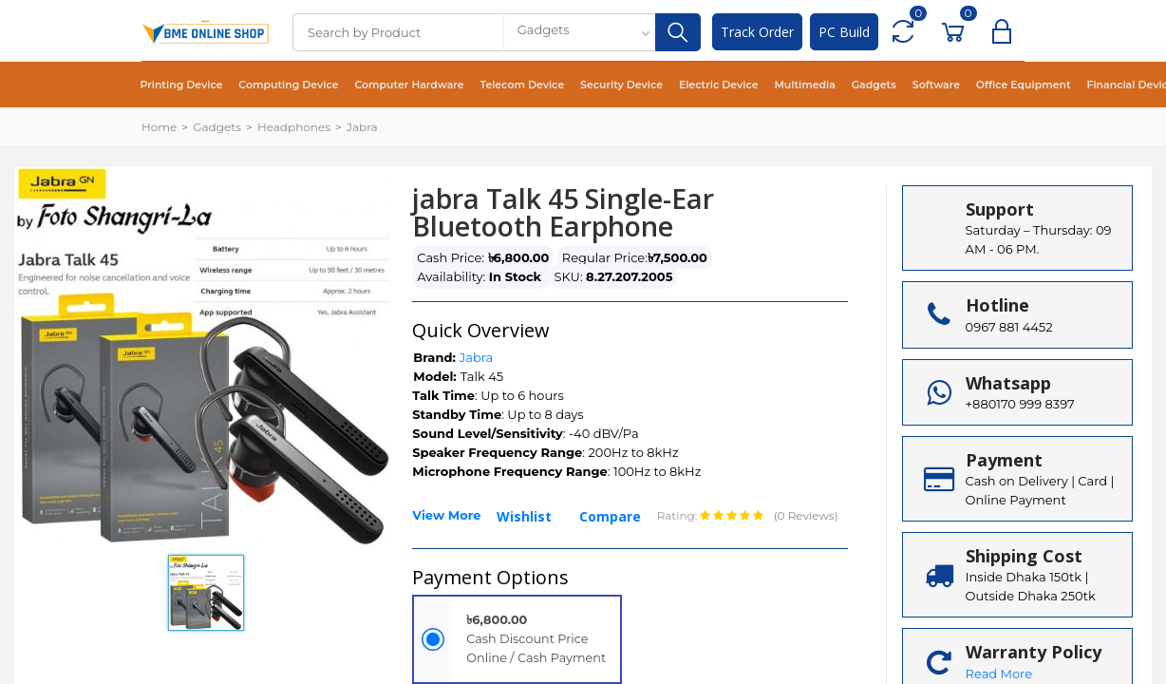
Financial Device (1054, 85)
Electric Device (674, 85)
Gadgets (818, 85)
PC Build (844, 32)
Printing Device (177, 85)
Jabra (362, 127)
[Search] (397, 32)
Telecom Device (494, 85)
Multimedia (754, 85)
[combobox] (579, 32)
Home (159, 127)
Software (875, 85)
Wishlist (524, 516)
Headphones (293, 127)
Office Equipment (955, 85)
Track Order (757, 32)
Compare (610, 516)
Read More (999, 673)
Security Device (585, 85)
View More (446, 514)
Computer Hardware (389, 85)
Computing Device (277, 85)
